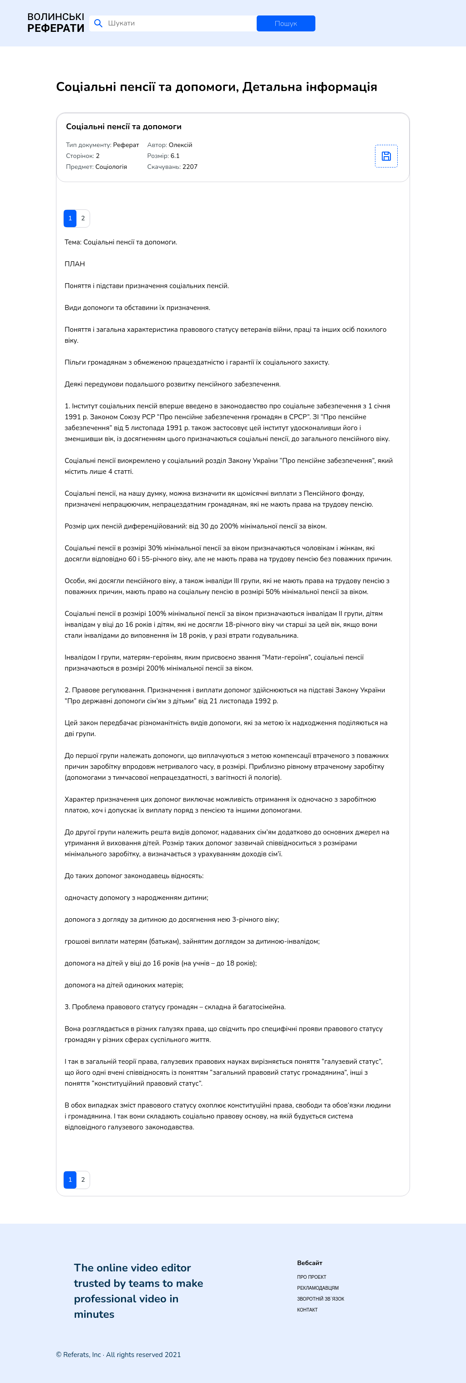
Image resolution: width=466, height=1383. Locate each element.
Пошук (286, 24)
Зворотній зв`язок (320, 1299)
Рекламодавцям (318, 1288)
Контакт (307, 1309)
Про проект (311, 1277)
